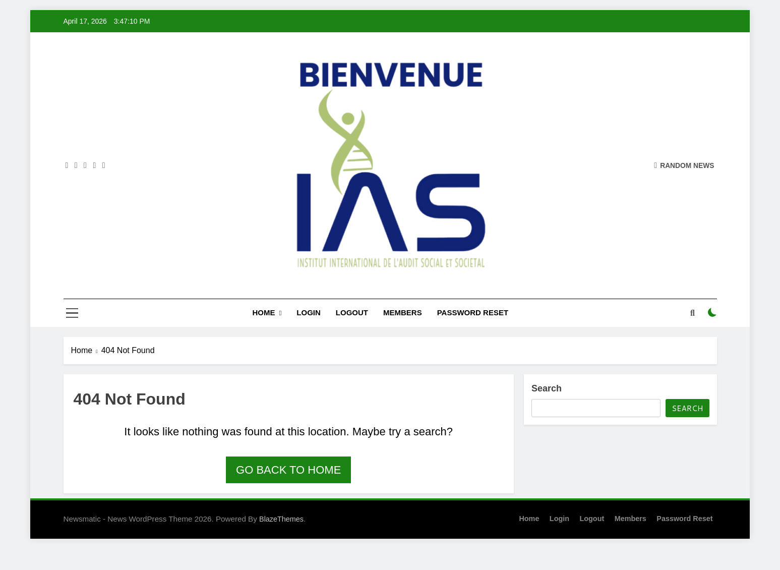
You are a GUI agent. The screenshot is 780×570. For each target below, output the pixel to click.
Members (402, 312)
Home (263, 312)
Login (308, 312)
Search (546, 388)
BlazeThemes (281, 519)
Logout (352, 312)
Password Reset (472, 312)
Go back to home (288, 470)
